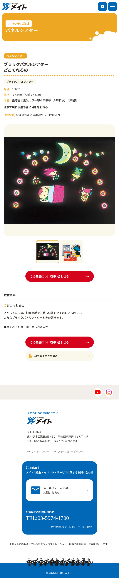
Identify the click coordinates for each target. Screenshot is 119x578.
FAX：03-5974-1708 (65, 441)
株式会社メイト (14, 6)
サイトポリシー (40, 451)
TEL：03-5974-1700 (39, 441)
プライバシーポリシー (71, 451)
